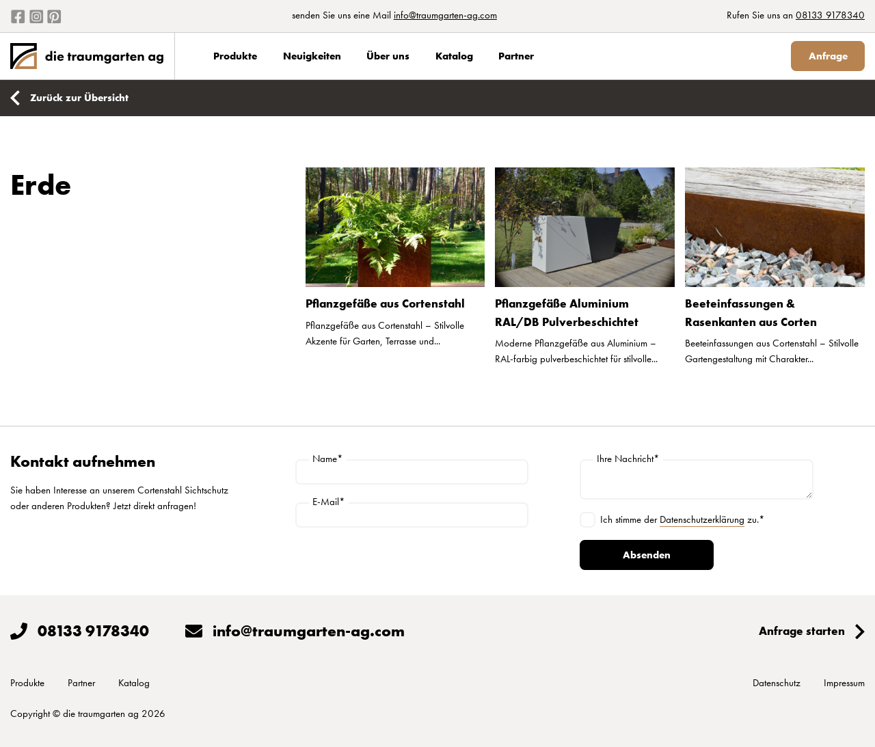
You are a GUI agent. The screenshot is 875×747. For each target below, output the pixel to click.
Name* (327, 459)
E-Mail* (328, 502)
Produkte (235, 56)
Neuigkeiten (312, 56)
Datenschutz (776, 683)
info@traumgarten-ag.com (445, 15)
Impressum (844, 683)
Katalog (454, 56)
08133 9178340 (830, 15)
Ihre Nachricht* (628, 459)
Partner (516, 56)
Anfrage (828, 56)
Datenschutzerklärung (702, 519)
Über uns (387, 56)
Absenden (647, 555)
